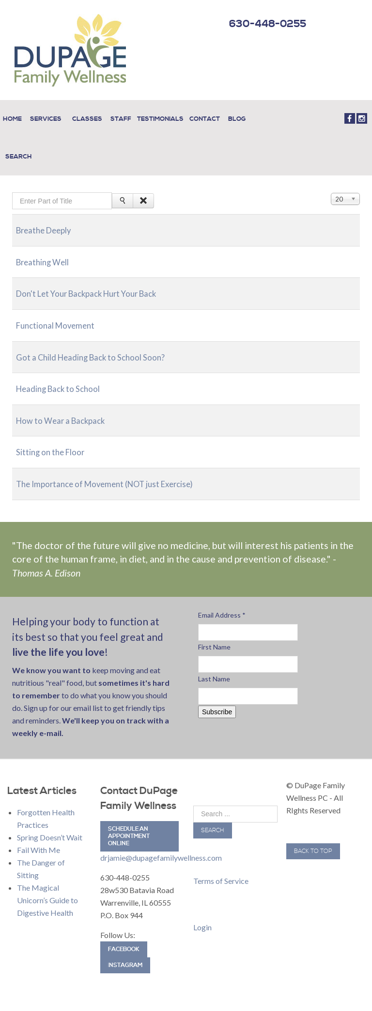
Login (202, 914)
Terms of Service (220, 867)
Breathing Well (47, 248)
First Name (214, 634)
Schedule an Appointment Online (129, 823)
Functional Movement (62, 312)
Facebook (124, 936)
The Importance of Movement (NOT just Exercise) (122, 470)
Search (212, 817)
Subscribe (217, 699)
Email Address (222, 602)
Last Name (214, 666)
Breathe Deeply (49, 216)
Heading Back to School (66, 375)
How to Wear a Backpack (69, 407)
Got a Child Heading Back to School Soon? (104, 343)
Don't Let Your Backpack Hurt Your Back (100, 280)
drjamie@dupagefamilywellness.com (161, 844)
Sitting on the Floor (57, 438)
